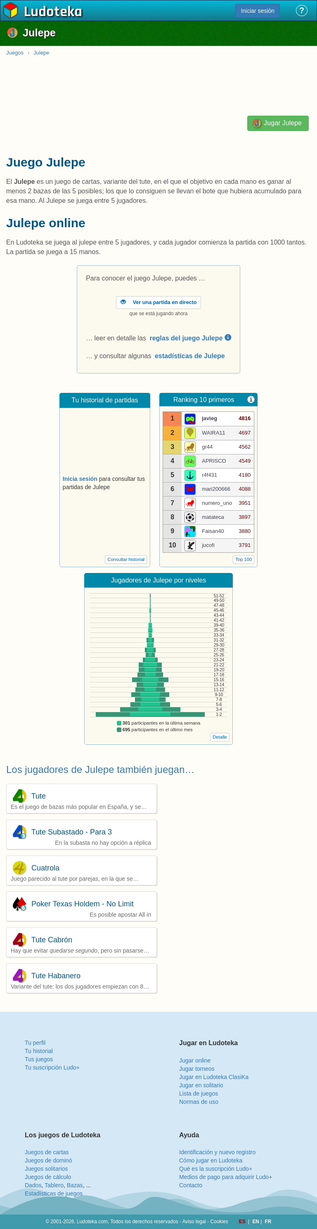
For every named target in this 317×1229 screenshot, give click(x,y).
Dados (33, 1185)
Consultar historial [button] (125, 559)
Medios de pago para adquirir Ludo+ (225, 1177)
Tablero (54, 1185)
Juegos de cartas (47, 1152)
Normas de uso (198, 1101)
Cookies (219, 1221)
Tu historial (39, 1051)
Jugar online (195, 1060)
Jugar (277, 123)
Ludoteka (53, 12)
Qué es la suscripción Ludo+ (215, 1168)
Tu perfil (35, 1042)
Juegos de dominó (48, 1160)
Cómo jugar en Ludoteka (210, 1160)
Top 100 (243, 559)
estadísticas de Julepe (190, 355)
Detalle (220, 737)
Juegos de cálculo (48, 1177)
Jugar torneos (197, 1068)
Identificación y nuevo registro (217, 1152)
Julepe (41, 53)
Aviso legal (194, 1221)
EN (256, 1221)
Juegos (15, 53)
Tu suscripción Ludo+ (52, 1067)
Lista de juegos (198, 1093)
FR (268, 1221)
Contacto (190, 1185)
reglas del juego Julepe (190, 338)
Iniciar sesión (257, 10)
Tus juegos (39, 1059)
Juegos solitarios (46, 1168)
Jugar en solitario (201, 1085)
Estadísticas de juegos (54, 1193)
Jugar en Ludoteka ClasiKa (213, 1077)
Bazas (75, 1185)
